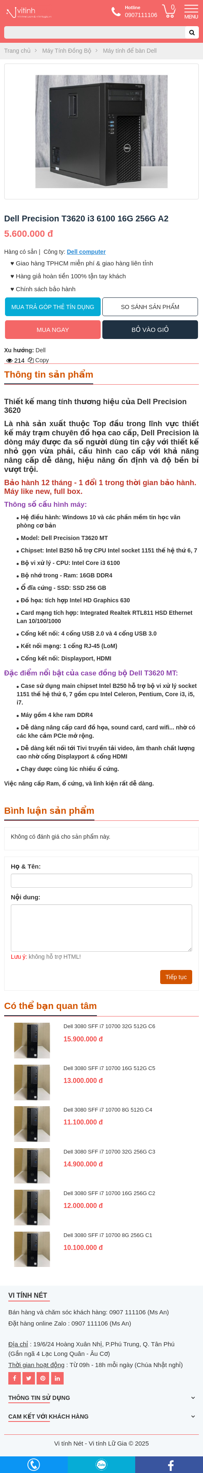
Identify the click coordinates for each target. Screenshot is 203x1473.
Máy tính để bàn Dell (129, 50)
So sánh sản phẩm (150, 307)
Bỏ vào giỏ (149, 329)
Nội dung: (25, 897)
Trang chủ (17, 50)
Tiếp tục (176, 977)
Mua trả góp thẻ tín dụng (52, 307)
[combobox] (101, 32)
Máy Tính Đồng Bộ (67, 50)
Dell (41, 350)
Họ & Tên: (26, 866)
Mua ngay (53, 329)
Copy (38, 360)
